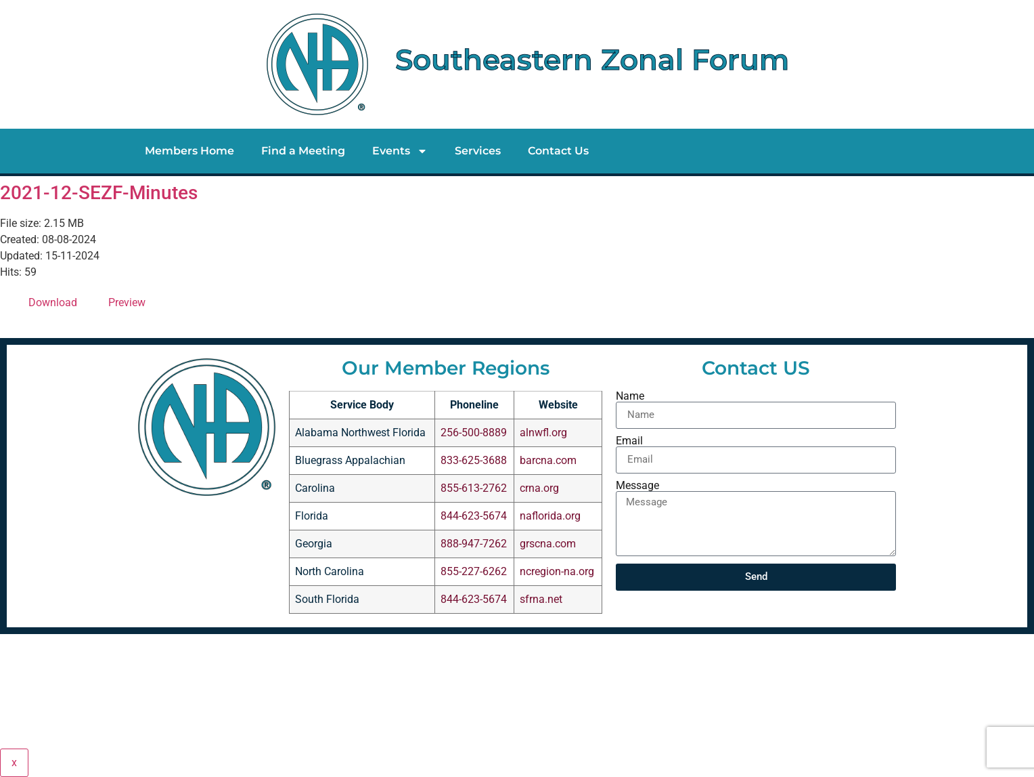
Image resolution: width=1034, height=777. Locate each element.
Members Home (189, 150)
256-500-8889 (474, 432)
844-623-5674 (474, 515)
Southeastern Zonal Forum (592, 60)
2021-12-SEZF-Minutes (99, 193)
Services (478, 150)
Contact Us (558, 150)
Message (637, 485)
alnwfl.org (543, 432)
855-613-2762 (474, 488)
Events (400, 151)
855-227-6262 (474, 571)
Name (630, 396)
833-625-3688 (474, 460)
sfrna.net (541, 599)
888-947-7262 (474, 543)
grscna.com (548, 543)
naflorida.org (550, 515)
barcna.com (548, 460)
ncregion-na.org (557, 571)
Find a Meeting (303, 150)
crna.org (539, 488)
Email (629, 441)
